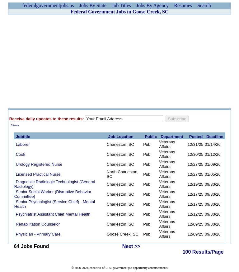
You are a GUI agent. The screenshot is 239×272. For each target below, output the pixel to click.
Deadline (214, 136)
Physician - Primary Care (38, 234)
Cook (20, 154)
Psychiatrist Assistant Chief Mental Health (53, 214)
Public (151, 136)
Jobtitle (23, 136)
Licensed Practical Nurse (38, 174)
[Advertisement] (119, 61)
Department (172, 136)
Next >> (131, 246)
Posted (196, 136)
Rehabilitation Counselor (38, 224)
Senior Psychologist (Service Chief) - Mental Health (54, 204)
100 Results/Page (203, 252)
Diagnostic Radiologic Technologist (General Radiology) (54, 184)
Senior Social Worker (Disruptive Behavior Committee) (52, 194)
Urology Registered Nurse (39, 164)
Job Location (121, 136)
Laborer (23, 144)
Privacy (15, 125)
